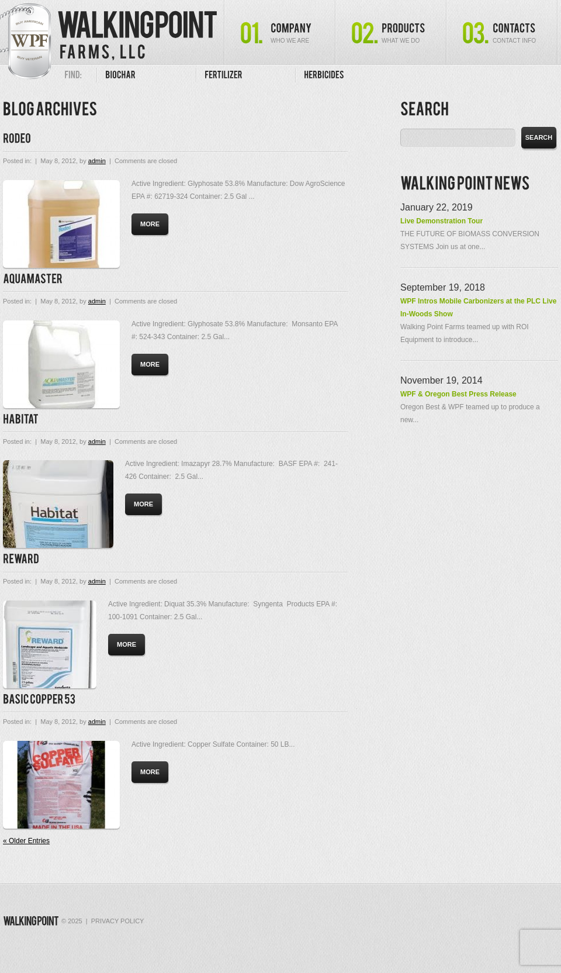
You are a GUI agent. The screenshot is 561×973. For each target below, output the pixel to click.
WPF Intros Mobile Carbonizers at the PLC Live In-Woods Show (478, 307)
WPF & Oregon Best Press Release (458, 394)
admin (97, 160)
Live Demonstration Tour (441, 221)
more (150, 223)
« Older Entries (26, 841)
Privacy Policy (117, 920)
